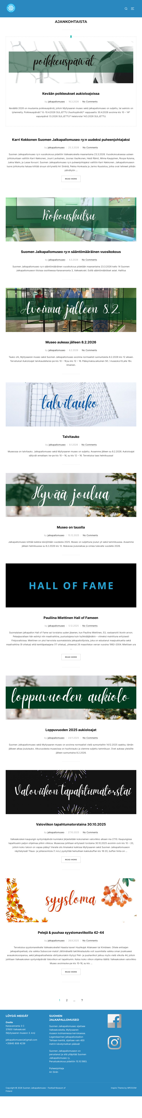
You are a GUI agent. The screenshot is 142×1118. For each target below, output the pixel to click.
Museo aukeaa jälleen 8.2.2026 (71, 363)
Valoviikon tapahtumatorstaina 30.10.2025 (71, 845)
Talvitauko (71, 457)
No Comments (89, 106)
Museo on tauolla (71, 548)
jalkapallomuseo (56, 106)
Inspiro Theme (117, 1109)
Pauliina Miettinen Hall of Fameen (71, 638)
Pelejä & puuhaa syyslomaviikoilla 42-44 (71, 953)
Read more (73, 192)
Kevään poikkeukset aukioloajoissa (70, 97)
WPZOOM (131, 1109)
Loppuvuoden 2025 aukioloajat (71, 750)
